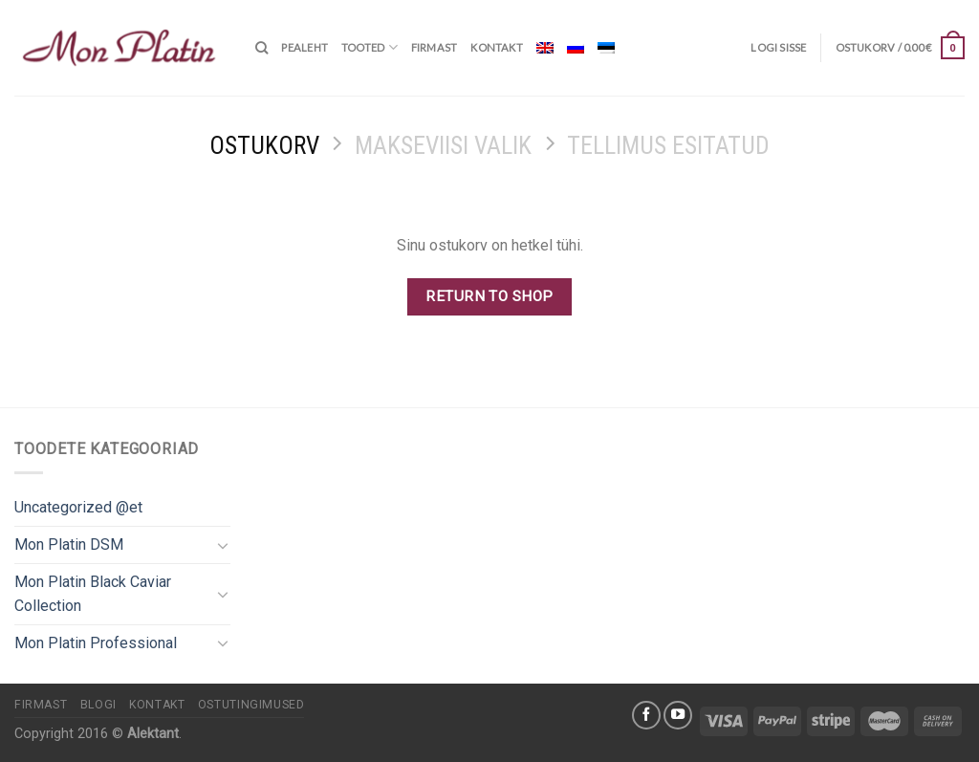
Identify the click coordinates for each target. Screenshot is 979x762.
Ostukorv (264, 145)
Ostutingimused (251, 704)
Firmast (434, 47)
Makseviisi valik (443, 145)
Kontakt (496, 47)
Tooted (369, 47)
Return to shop (489, 296)
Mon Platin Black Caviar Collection (92, 594)
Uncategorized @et (78, 507)
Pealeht (304, 47)
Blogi (98, 704)
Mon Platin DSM (68, 544)
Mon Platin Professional (95, 643)
